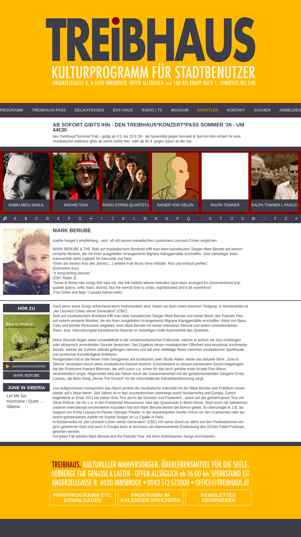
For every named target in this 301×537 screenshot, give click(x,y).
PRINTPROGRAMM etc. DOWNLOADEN (82, 497)
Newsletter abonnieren (218, 497)
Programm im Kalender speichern (150, 497)
